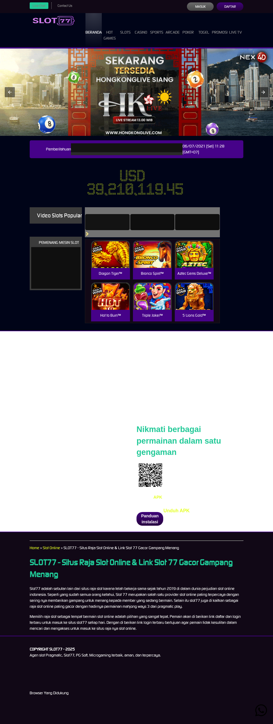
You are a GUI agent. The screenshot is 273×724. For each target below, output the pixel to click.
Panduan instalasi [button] (149, 518)
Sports (157, 26)
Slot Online (53, 548)
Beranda (95, 26)
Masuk (200, 6)
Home (35, 548)
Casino (142, 26)
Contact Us (67, 6)
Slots (127, 26)
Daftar (230, 6)
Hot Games (112, 29)
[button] (10, 92)
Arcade (173, 26)
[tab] (115, 222)
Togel (203, 26)
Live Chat (40, 6)
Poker (189, 26)
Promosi (219, 26)
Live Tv (236, 29)
